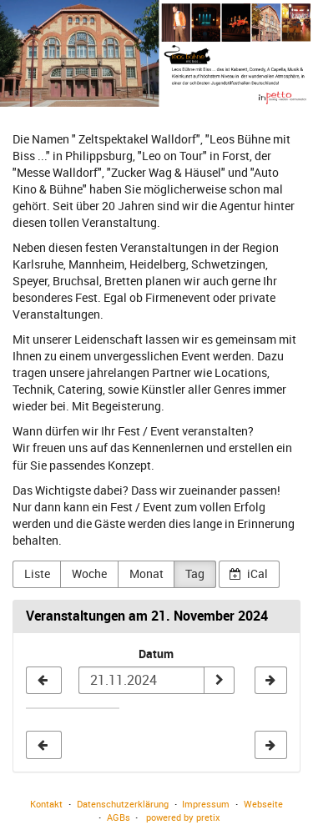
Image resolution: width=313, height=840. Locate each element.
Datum (156, 653)
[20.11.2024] (44, 680)
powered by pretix (183, 817)
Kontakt (46, 803)
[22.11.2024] (271, 680)
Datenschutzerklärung (123, 803)
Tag (194, 573)
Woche (89, 573)
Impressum (206, 803)
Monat (146, 573)
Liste (37, 573)
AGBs (118, 817)
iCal (249, 573)
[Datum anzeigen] (219, 680)
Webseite (263, 803)
